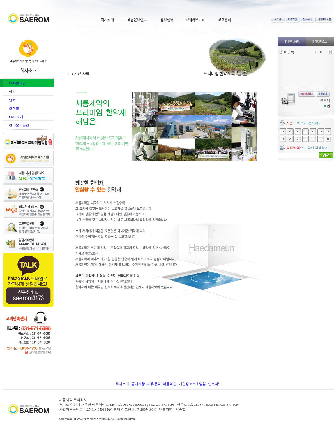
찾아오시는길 (19, 125)
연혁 (12, 100)
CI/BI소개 (16, 117)
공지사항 (138, 384)
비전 (12, 92)
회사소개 (122, 384)
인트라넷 (215, 384)
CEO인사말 (17, 83)
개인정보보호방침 (192, 384)
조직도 (14, 108)
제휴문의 (154, 384)
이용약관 (169, 384)
